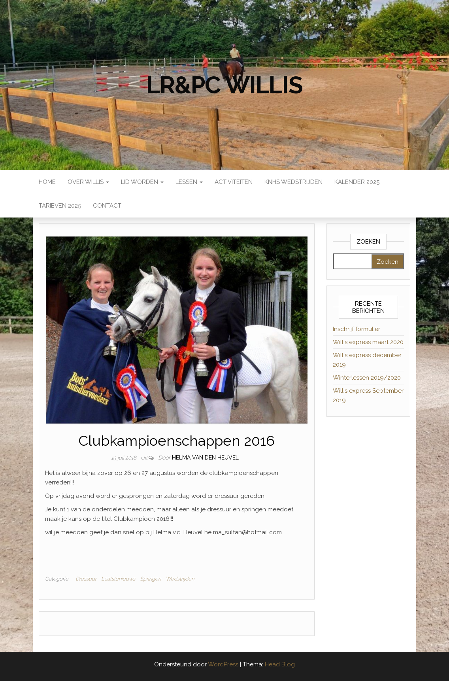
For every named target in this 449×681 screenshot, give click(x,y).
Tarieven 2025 (60, 205)
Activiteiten (234, 181)
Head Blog (280, 664)
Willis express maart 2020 (368, 342)
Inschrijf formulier (356, 329)
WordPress (223, 664)
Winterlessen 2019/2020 (367, 377)
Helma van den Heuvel (205, 457)
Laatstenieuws (118, 579)
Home (47, 181)
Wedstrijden (180, 579)
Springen (150, 579)
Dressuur (85, 579)
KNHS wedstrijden (293, 181)
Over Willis (88, 181)
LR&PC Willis (224, 85)
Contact (107, 205)
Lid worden (142, 181)
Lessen (189, 181)
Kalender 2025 (356, 181)
